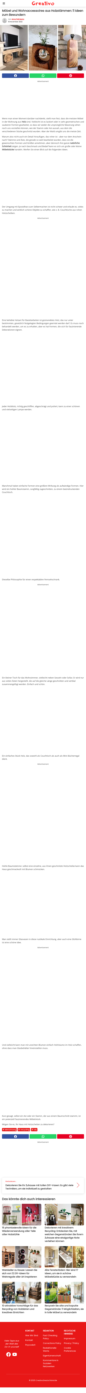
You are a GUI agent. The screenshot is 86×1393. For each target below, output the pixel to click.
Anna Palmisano (18, 19)
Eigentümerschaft (52, 1355)
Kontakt (29, 1340)
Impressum (69, 1338)
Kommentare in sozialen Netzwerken (50, 1363)
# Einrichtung (9, 1129)
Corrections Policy (52, 1343)
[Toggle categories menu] (4, 3)
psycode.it (30, 1344)
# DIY (34, 1129)
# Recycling (24, 1129)
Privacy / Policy (71, 1343)
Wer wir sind (31, 1335)
